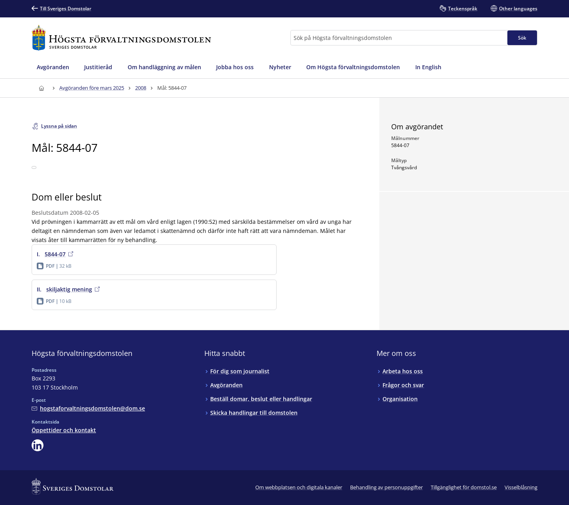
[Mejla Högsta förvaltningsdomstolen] (88, 408)
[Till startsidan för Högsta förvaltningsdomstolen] (121, 38)
